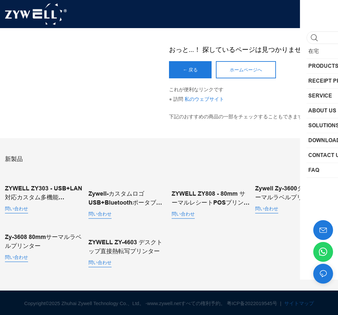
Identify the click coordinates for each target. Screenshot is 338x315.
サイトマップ (298, 302)
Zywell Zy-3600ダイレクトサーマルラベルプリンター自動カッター (294, 192)
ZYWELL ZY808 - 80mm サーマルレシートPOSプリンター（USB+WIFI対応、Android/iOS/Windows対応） (211, 197)
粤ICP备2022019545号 (253, 302)
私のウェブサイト (204, 99)
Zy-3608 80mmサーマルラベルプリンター (43, 241)
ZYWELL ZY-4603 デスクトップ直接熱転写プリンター (125, 245)
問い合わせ (16, 208)
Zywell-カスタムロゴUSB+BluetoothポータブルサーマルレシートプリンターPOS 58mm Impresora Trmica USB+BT (127, 197)
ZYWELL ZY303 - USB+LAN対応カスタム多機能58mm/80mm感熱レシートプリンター (44, 192)
